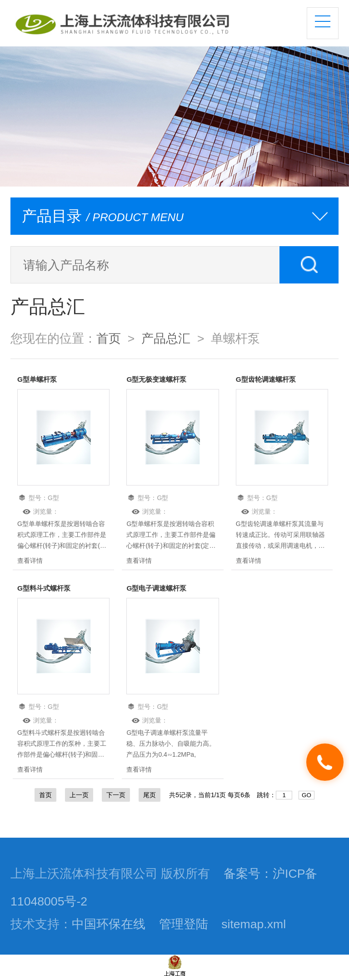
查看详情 (30, 560)
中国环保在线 (108, 924)
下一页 (115, 795)
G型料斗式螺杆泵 (45, 588)
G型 (53, 497)
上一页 (79, 795)
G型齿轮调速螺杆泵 (267, 379)
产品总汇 (165, 338)
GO (306, 795)
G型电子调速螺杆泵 (158, 588)
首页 (108, 338)
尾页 (149, 795)
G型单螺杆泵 (38, 379)
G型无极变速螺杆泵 (158, 379)
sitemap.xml (253, 924)
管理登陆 (183, 924)
